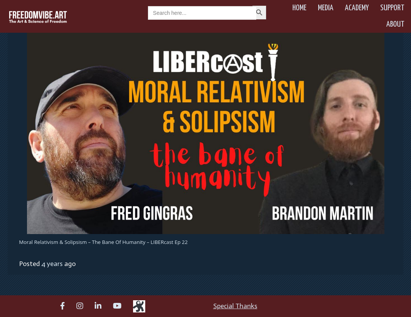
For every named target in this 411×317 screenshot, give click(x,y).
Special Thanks (235, 306)
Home (299, 8)
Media (325, 8)
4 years (52, 264)
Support (392, 8)
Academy (357, 8)
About (395, 24)
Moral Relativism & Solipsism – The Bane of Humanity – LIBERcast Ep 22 (103, 242)
